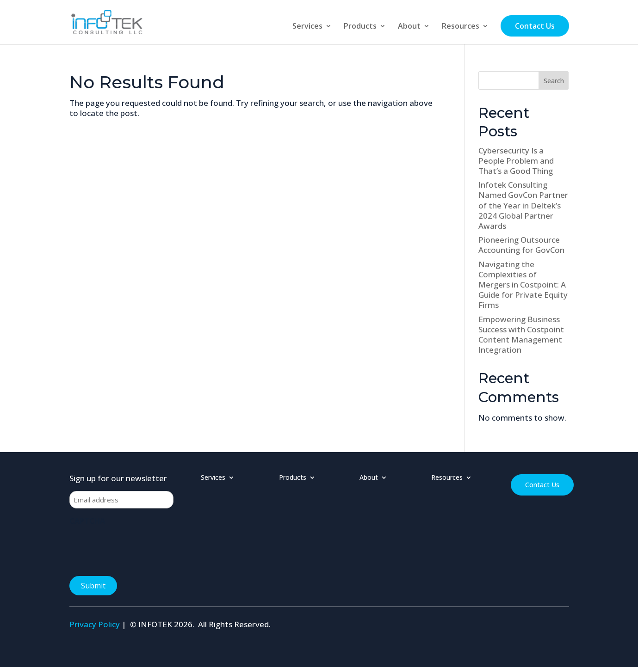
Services (307, 27)
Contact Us (535, 26)
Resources (460, 27)
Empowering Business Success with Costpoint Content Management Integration (521, 334)
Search (554, 80)
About (409, 27)
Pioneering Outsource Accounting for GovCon (521, 244)
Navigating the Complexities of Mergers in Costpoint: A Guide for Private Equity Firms (523, 284)
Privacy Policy (94, 624)
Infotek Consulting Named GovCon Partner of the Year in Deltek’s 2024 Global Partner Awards (523, 205)
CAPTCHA (87, 521)
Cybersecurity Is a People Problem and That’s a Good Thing (516, 160)
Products (360, 27)
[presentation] (139, 548)
